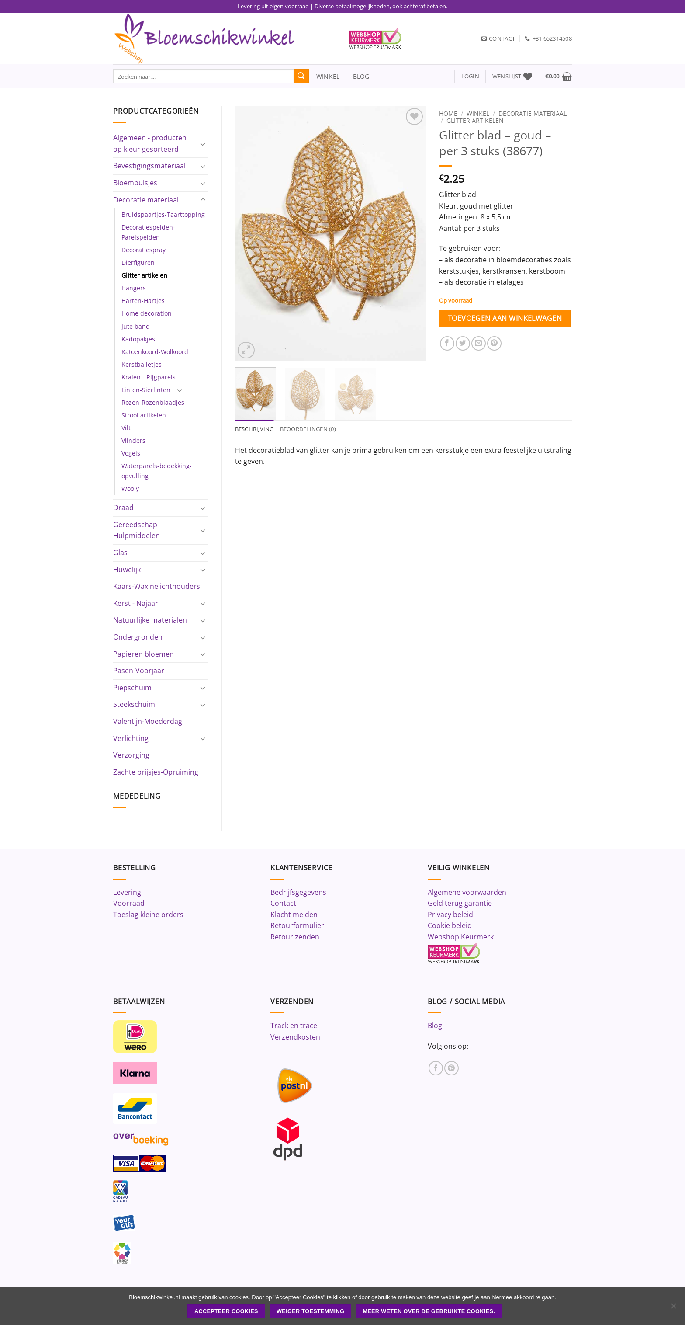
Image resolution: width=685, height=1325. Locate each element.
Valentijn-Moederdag (147, 721)
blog (361, 76)
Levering (127, 892)
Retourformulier (297, 925)
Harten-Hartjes (143, 300)
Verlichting (131, 738)
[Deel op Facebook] (447, 343)
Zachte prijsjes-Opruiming (155, 772)
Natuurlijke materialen (150, 620)
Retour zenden (294, 937)
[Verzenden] (301, 76)
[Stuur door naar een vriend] (478, 343)
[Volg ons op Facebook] (436, 1068)
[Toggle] (203, 144)
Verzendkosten (295, 1037)
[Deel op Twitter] (463, 343)
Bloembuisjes (135, 183)
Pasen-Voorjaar (138, 670)
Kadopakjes (138, 339)
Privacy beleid (450, 914)
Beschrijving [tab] (254, 429)
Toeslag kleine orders (148, 914)
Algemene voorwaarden (467, 892)
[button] (470, 76)
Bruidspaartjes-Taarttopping (163, 214)
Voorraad (129, 903)
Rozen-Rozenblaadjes (152, 402)
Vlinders (133, 440)
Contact (283, 903)
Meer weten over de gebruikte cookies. (429, 1311)
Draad (123, 507)
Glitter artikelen (144, 275)
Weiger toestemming (310, 1311)
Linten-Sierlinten (145, 390)
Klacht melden (294, 914)
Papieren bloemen (143, 654)
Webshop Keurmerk (461, 937)
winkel (324, 76)
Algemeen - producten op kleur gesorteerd (150, 143)
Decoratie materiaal (146, 200)
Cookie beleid (450, 925)
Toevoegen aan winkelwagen (505, 318)
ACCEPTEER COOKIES (226, 1311)
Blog (435, 1025)
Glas (120, 552)
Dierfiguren (138, 262)
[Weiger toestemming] (673, 1308)
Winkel (478, 113)
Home (448, 113)
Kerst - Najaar (135, 603)
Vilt (126, 428)
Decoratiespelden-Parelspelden (148, 232)
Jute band (135, 326)
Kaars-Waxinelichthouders (156, 586)
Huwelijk (127, 569)
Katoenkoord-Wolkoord (154, 352)
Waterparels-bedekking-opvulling (156, 471)
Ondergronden (138, 637)
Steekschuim (134, 704)
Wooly (130, 488)
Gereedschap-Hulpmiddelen (136, 530)
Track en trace (293, 1025)
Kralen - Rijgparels (148, 377)
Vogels (130, 453)
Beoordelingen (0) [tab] (308, 429)
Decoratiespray (143, 250)
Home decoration (146, 313)
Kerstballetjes (141, 364)
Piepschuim (132, 687)
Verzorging (131, 755)
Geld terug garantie (460, 903)
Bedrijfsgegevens (298, 892)
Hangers (133, 288)
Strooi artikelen (143, 415)
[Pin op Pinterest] (494, 343)
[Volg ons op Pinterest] (451, 1068)
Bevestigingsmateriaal (149, 165)
